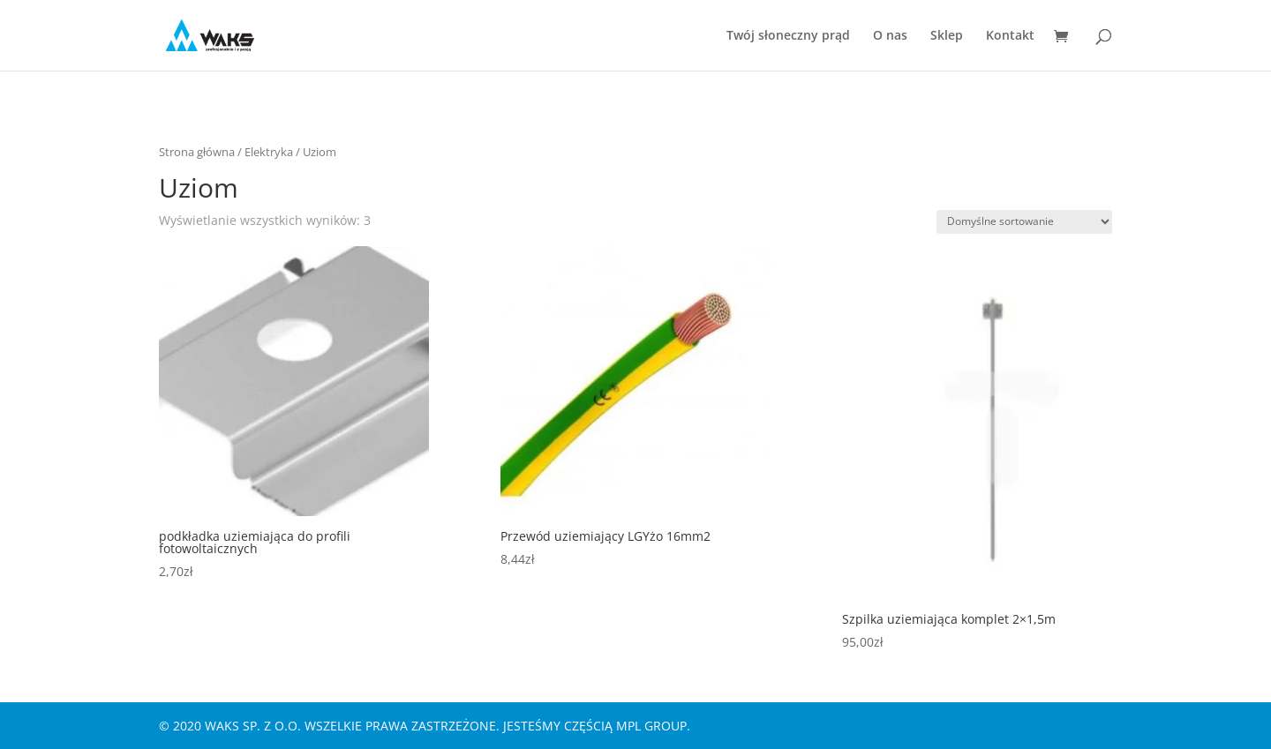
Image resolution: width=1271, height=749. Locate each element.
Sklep (946, 36)
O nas (890, 36)
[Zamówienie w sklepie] (1024, 222)
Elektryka (268, 152)
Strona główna (197, 152)
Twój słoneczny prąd (788, 36)
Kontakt (1010, 36)
